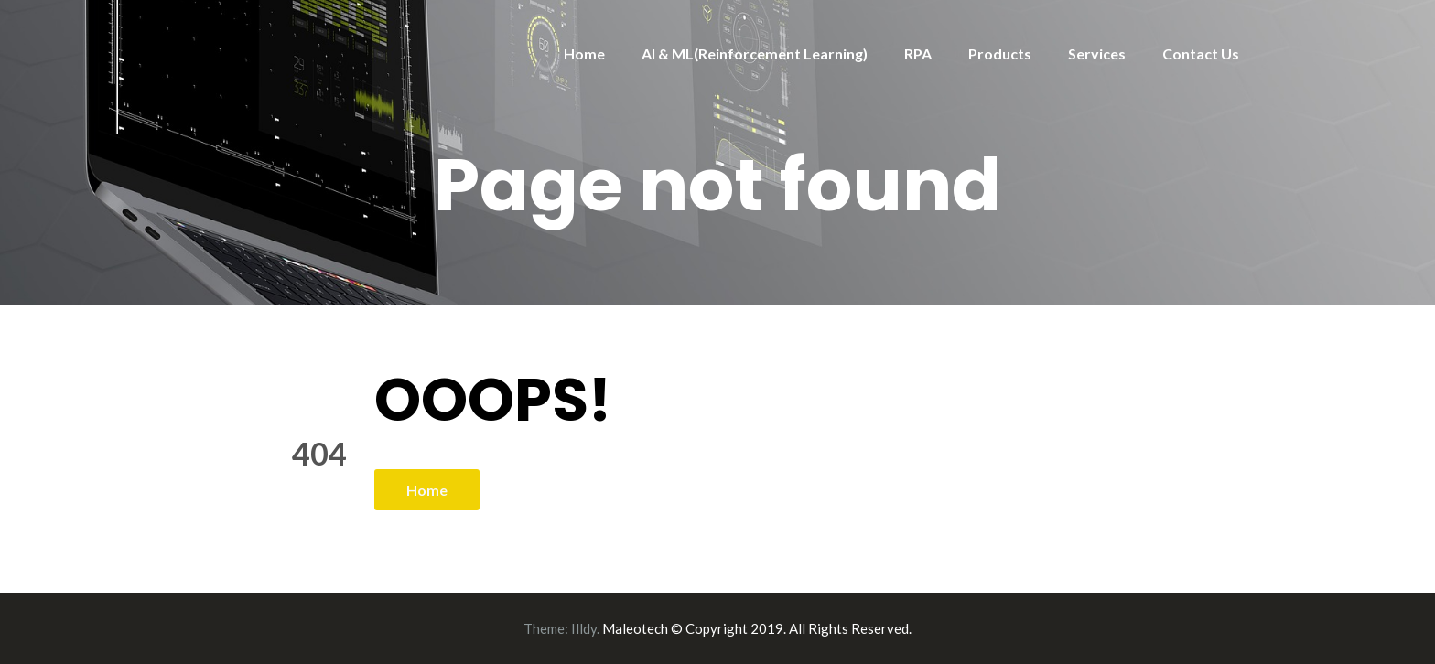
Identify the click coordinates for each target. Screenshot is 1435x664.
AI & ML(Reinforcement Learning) (755, 53)
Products (999, 53)
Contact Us (1200, 53)
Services (1097, 53)
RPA (918, 53)
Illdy (584, 628)
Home (584, 53)
